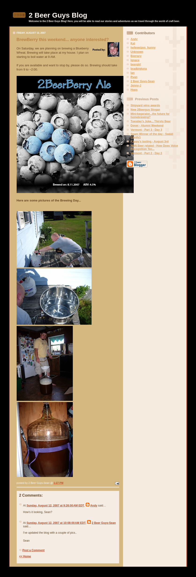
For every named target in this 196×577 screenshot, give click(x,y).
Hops (134, 89)
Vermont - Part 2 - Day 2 (146, 153)
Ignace (135, 60)
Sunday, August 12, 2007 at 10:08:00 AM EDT (56, 523)
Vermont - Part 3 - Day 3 (146, 129)
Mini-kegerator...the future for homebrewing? (150, 115)
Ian (133, 72)
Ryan (134, 77)
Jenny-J (136, 85)
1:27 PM (58, 482)
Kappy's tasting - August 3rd (150, 141)
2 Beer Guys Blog (58, 15)
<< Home (25, 556)
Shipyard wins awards (145, 105)
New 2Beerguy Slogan (145, 109)
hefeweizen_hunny (143, 47)
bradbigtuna (139, 68)
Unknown (137, 51)
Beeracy (136, 56)
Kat (133, 43)
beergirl (136, 64)
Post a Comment (33, 550)
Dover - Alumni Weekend (147, 125)
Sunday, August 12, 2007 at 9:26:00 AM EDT (55, 505)
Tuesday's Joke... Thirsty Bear (151, 121)
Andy (93, 505)
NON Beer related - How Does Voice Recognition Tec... (154, 147)
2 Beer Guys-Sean (104, 523)
